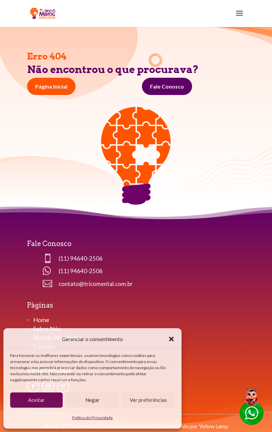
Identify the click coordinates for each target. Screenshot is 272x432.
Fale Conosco (167, 86)
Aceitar (36, 400)
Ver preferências (148, 400)
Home (41, 319)
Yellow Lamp (213, 426)
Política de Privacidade (92, 417)
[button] (171, 339)
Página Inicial (51, 86)
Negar (92, 400)
